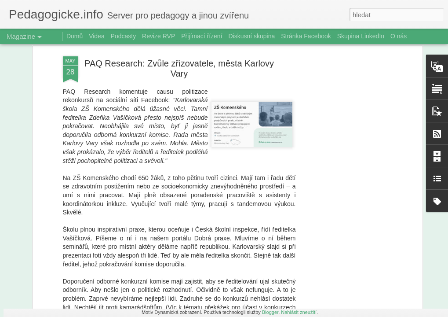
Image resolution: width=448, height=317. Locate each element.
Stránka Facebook (306, 36)
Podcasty (123, 36)
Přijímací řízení (201, 36)
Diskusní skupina (251, 36)
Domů (74, 36)
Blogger (270, 312)
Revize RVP (158, 36)
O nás (398, 36)
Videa (97, 36)
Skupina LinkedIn (360, 36)
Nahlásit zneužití (299, 312)
